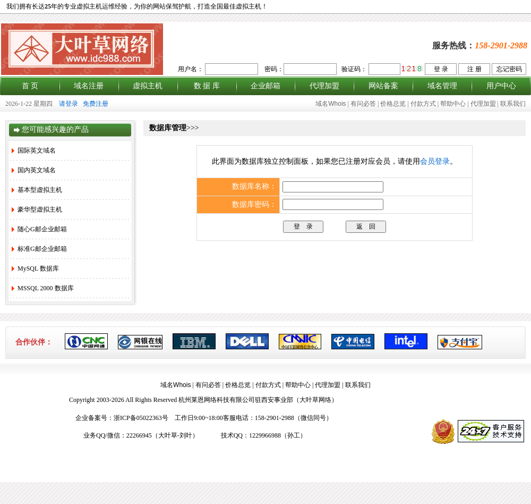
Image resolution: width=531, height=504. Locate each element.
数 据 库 (207, 86)
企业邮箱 (265, 86)
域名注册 (89, 86)
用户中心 (501, 86)
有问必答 (363, 103)
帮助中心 (453, 103)
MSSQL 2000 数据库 (43, 288)
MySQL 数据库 (35, 268)
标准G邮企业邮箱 (39, 249)
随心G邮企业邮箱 (39, 229)
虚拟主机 (147, 86)
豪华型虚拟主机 (37, 209)
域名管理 (442, 86)
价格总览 (393, 103)
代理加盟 (324, 86)
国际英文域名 (34, 150)
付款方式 (423, 103)
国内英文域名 (34, 170)
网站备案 (383, 86)
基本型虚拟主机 (37, 190)
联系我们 (513, 103)
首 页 (30, 86)
